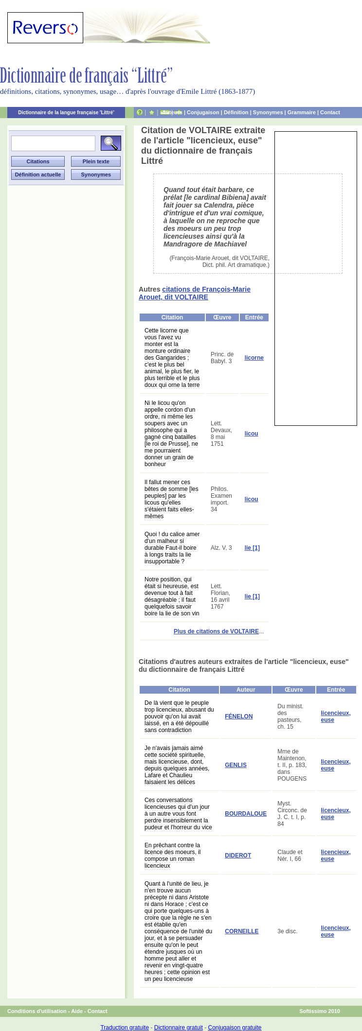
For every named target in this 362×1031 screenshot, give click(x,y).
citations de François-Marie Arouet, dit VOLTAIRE (195, 293)
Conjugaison (203, 112)
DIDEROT (238, 855)
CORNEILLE (241, 931)
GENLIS (236, 765)
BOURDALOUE (246, 813)
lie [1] (252, 547)
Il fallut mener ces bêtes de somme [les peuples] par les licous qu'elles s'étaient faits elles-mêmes (172, 499)
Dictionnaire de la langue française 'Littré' (66, 112)
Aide (77, 1011)
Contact (330, 112)
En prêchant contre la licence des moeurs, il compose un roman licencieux (172, 855)
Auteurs (172, 112)
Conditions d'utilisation (37, 1011)
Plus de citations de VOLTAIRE (216, 631)
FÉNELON (239, 716)
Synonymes (268, 112)
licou (251, 433)
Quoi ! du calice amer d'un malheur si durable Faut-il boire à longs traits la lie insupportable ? (172, 548)
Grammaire (302, 112)
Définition (236, 112)
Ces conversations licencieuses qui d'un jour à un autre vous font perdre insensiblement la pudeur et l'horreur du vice (178, 814)
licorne (254, 357)
